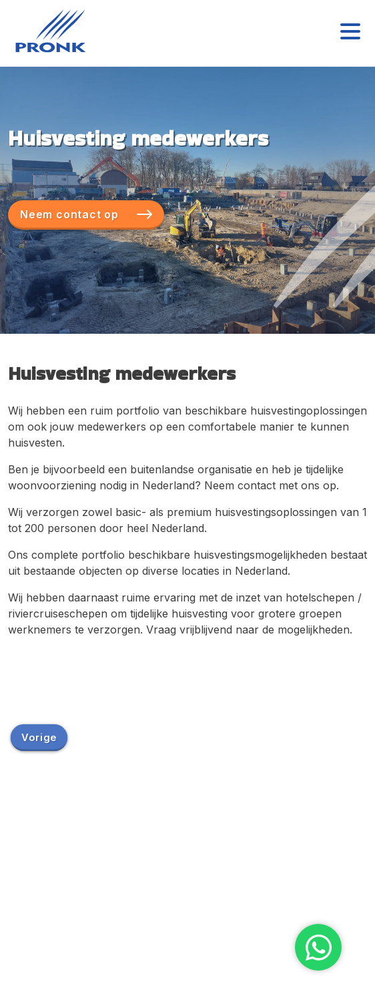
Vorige (38, 737)
